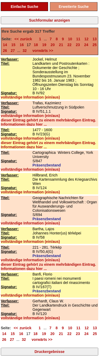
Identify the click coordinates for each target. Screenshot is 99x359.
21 (61, 45)
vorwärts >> (41, 50)
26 (5, 50)
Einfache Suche (24, 6)
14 (5, 45)
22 (69, 45)
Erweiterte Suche (74, 6)
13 (94, 39)
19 (44, 45)
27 (13, 50)
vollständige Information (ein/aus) (30, 97)
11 (78, 39)
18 (36, 45)
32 (25, 50)
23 (78, 45)
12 (86, 39)
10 (70, 39)
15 (13, 45)
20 (53, 45)
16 (22, 45)
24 (86, 45)
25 (94, 45)
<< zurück (25, 39)
